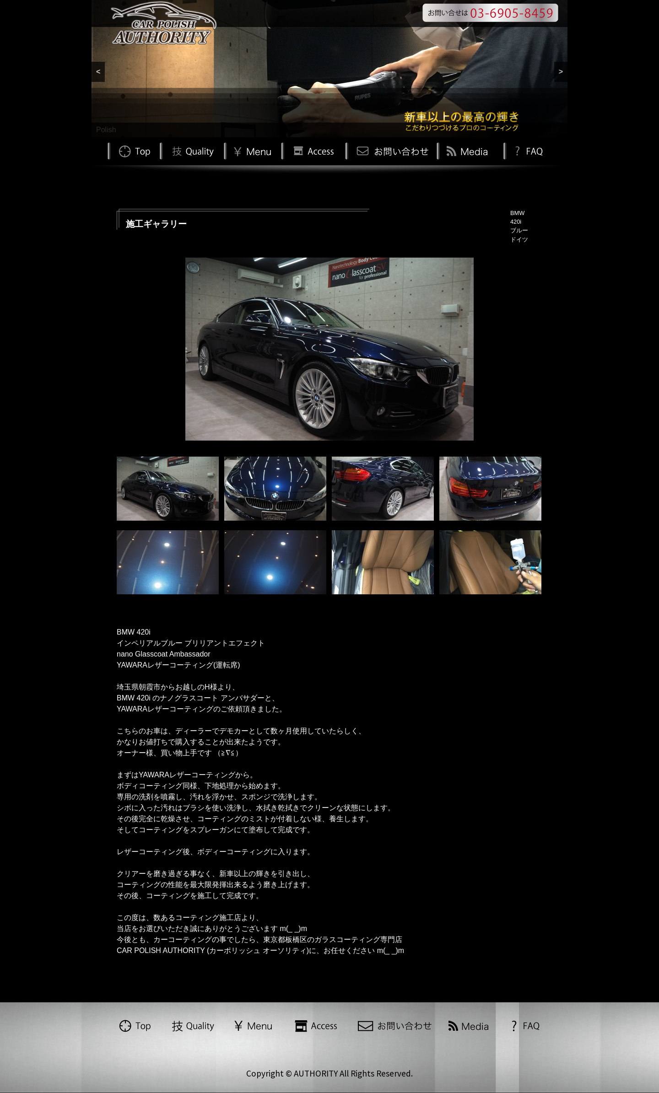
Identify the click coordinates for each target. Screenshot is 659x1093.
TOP (134, 150)
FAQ (528, 150)
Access (313, 150)
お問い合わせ (391, 150)
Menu (252, 150)
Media (469, 150)
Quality (192, 150)
